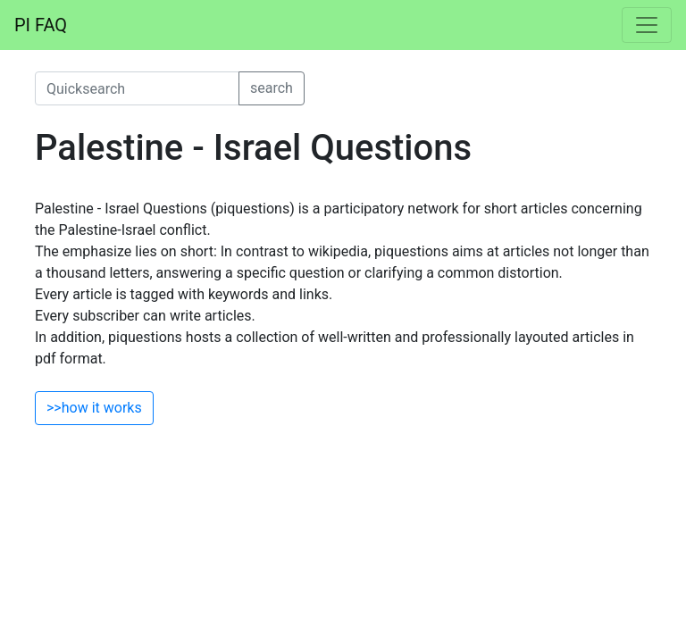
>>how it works (94, 407)
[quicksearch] (137, 88)
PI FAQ (40, 25)
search (271, 87)
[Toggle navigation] (647, 25)
